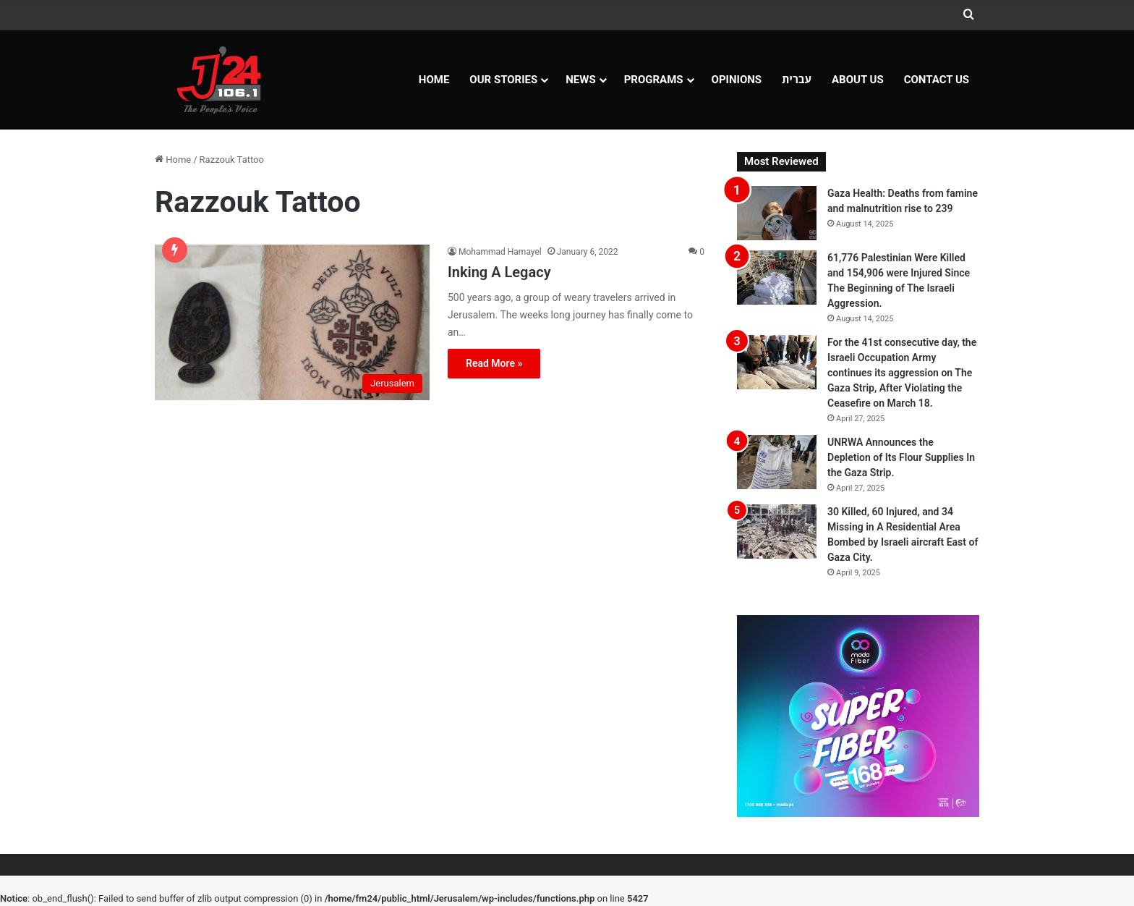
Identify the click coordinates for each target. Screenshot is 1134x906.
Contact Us (936, 79)
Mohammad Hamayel (500, 252)
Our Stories (503, 79)
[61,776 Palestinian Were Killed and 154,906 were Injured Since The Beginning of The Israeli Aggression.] (777, 277)
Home (434, 79)
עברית (796, 79)
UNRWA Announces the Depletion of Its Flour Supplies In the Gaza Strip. (901, 457)
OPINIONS (737, 79)
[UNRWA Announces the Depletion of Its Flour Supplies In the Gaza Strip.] (777, 462)
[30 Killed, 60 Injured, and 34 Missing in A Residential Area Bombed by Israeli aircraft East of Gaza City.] (777, 531)
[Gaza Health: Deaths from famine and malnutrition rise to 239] (777, 213)
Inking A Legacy (499, 272)
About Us (858, 79)
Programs (653, 79)
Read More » (494, 363)
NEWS (580, 79)
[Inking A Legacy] (292, 322)
